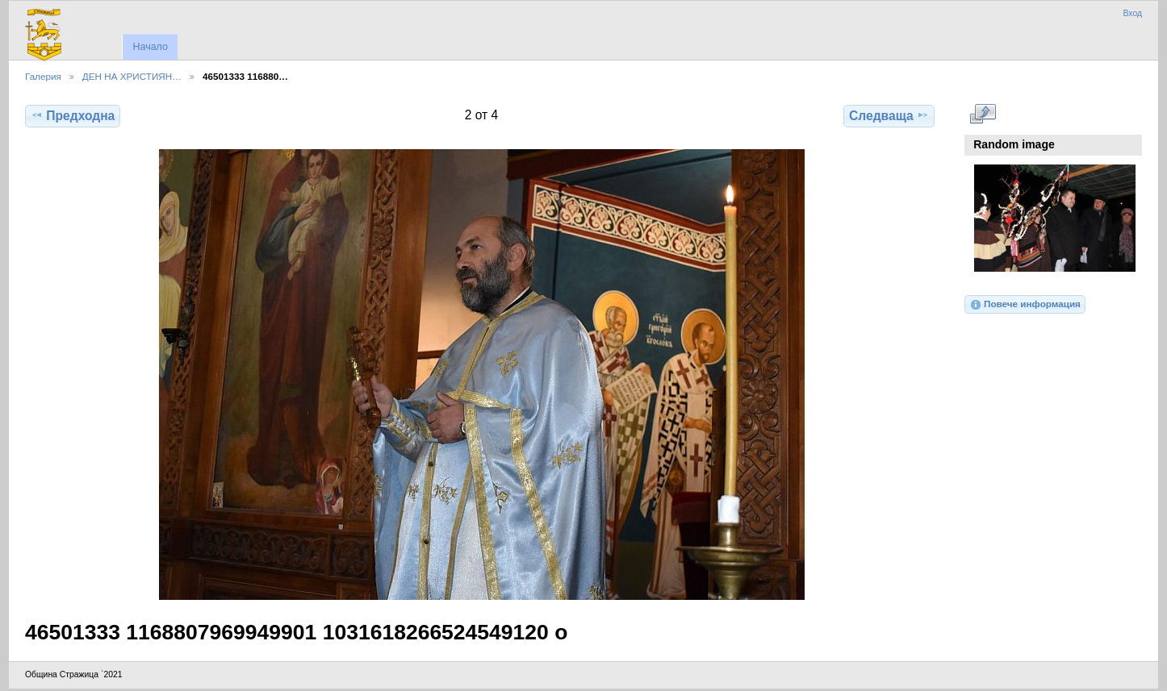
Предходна (73, 115)
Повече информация (1025, 304)
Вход (1132, 13)
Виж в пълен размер (982, 113)
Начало (149, 46)
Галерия (43, 76)
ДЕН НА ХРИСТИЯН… (132, 76)
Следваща (889, 115)
